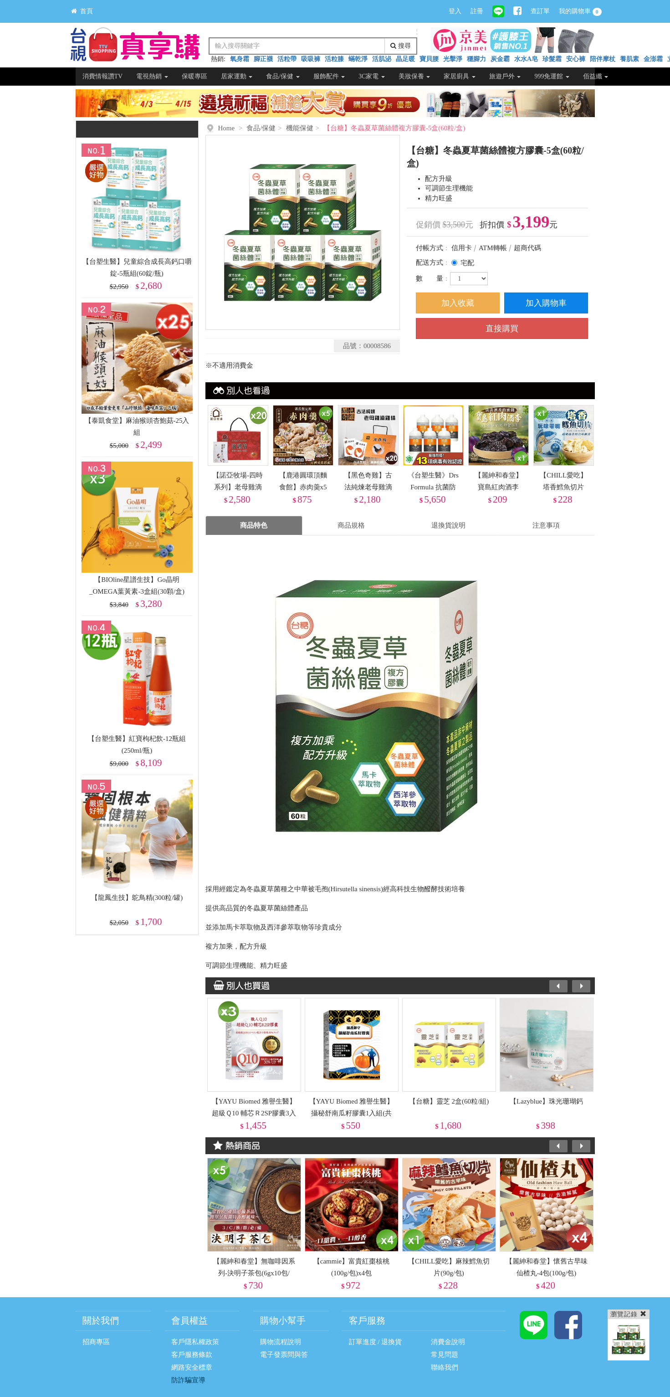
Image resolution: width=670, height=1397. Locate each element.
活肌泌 (381, 59)
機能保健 (299, 128)
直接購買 (502, 328)
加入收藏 (457, 303)
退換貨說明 (448, 525)
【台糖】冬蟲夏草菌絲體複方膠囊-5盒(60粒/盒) (394, 128)
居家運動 (237, 76)
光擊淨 (452, 59)
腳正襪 (263, 59)
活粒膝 (334, 59)
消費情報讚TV (102, 76)
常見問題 (444, 1354)
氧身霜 (239, 59)
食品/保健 (282, 76)
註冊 (477, 11)
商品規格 (351, 525)
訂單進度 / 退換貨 (375, 1342)
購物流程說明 (280, 1342)
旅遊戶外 (505, 76)
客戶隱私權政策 (195, 1342)
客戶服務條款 (191, 1354)
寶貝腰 (429, 59)
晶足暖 (405, 59)
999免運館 (551, 76)
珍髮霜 (552, 59)
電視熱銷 (152, 76)
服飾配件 (329, 76)
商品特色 (253, 525)
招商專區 (96, 1342)
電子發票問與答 (284, 1354)
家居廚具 (460, 76)
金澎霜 (653, 59)
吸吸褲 (310, 59)
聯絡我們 (444, 1367)
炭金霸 (500, 59)
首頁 (82, 11)
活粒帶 (287, 59)
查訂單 (540, 11)
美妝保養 (414, 76)
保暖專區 (194, 76)
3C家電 (371, 76)
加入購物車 (546, 303)
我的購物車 (580, 12)
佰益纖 (596, 76)
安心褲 (575, 59)
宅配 (467, 263)
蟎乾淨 (358, 59)
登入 (455, 11)
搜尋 (400, 45)
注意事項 (546, 525)
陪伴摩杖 (602, 59)
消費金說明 (448, 1342)
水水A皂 (526, 59)
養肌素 (629, 59)
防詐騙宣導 (188, 1380)
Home (226, 128)
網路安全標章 (191, 1367)
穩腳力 (476, 59)
